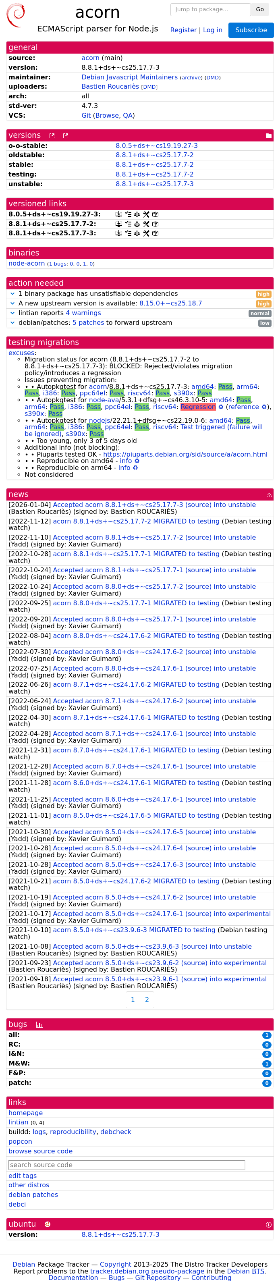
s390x (183, 393)
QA (128, 115)
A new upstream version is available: (140, 303)
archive (191, 78)
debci (17, 1204)
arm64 (246, 387)
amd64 (202, 387)
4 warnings (83, 313)
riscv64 (139, 393)
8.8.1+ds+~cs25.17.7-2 (155, 155)
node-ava (104, 400)
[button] (12, 293)
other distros (28, 1185)
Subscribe (251, 30)
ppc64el (93, 393)
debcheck (115, 1132)
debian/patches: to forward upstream (140, 323)
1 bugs (57, 264)
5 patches (88, 322)
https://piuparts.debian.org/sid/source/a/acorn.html (185, 454)
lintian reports (140, 313)
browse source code (40, 1151)
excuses (21, 353)
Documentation (73, 1278)
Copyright (115, 1264)
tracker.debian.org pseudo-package (147, 1271)
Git (86, 115)
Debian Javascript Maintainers (129, 77)
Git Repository (158, 1278)
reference (243, 407)
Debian (23, 1264)
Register (183, 29)
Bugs (117, 1278)
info (126, 461)
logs (39, 1132)
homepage (25, 1113)
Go (260, 9)
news (18, 494)
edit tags (22, 1176)
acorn (90, 58)
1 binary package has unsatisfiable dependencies (140, 294)
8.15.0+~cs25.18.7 (170, 303)
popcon (20, 1141)
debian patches (33, 1195)
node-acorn (26, 263)
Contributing (211, 1278)
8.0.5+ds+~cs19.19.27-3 (157, 146)
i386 (50, 393)
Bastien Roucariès (110, 86)
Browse (107, 115)
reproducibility (73, 1132)
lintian (18, 1122)
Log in (212, 29)
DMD (212, 78)
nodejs (99, 420)
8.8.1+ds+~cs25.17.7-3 (155, 184)
